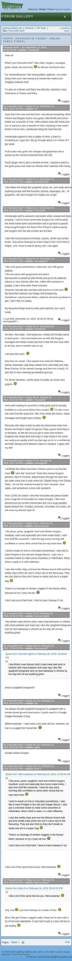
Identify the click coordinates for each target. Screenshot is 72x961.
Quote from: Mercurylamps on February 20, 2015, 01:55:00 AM (38, 774)
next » (67, 30)
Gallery (25, 16)
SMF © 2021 (56, 952)
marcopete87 (41, 261)
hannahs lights (41, 616)
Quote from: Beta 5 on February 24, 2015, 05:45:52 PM (34, 888)
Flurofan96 (33, 50)
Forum (8, 16)
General (29, 28)
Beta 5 (37, 768)
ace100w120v (41, 182)
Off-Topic (41, 28)
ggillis (37, 747)
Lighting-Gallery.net (12, 28)
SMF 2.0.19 (43, 952)
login (57, 9)
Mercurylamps (41, 526)
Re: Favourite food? (13, 106)
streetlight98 (40, 463)
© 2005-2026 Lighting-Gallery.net (19, 952)
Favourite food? (17, 30)
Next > (15, 942)
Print (67, 942)
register (67, 9)
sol (36, 109)
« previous (65, 28)
